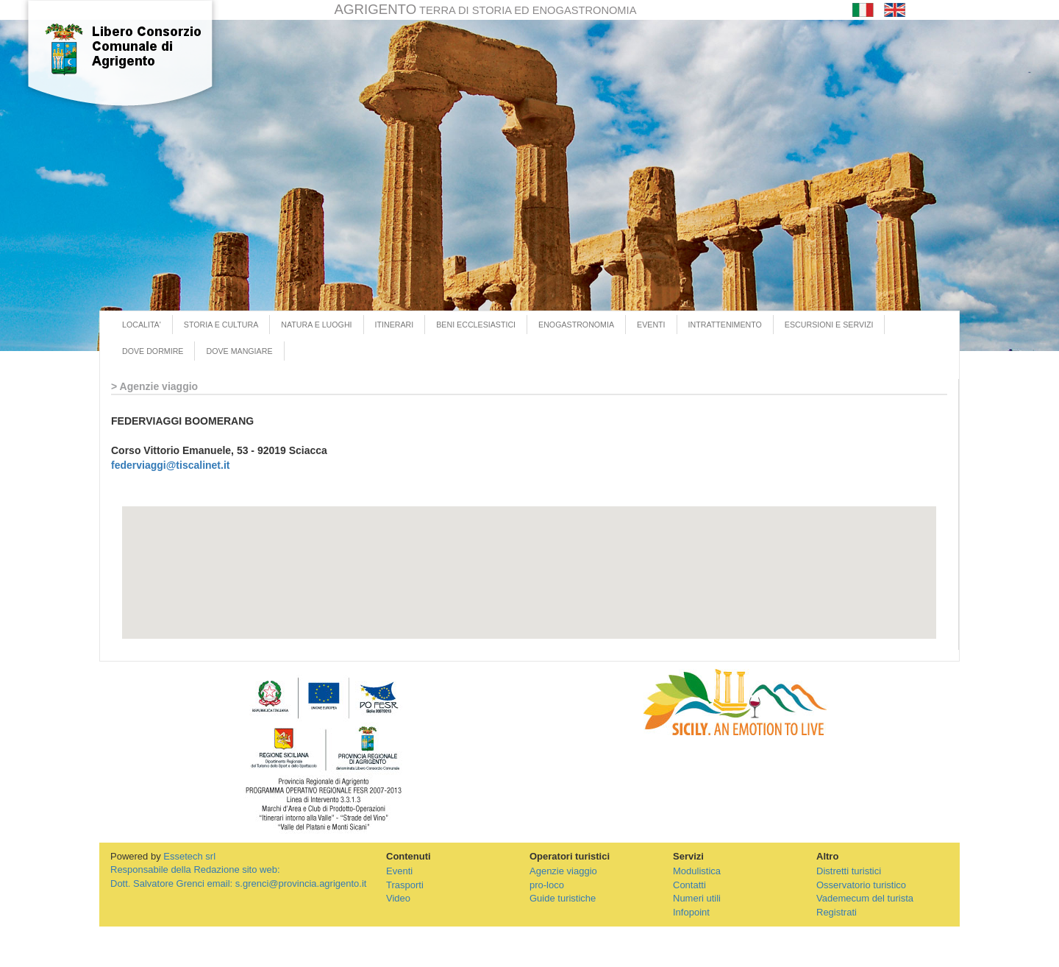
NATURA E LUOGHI (316, 324)
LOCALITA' (141, 324)
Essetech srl (189, 856)
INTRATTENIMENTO (725, 324)
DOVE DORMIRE (152, 351)
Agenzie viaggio (563, 870)
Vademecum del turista (864, 898)
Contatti (689, 884)
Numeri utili (697, 898)
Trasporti (405, 884)
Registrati (836, 912)
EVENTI (651, 324)
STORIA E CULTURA (221, 324)
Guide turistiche (563, 898)
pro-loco (547, 884)
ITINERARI (394, 324)
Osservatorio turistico (861, 884)
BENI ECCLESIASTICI (476, 324)
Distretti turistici (848, 870)
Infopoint (691, 912)
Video (398, 898)
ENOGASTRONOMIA (576, 324)
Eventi (399, 870)
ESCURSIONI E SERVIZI (829, 324)
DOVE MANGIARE (239, 351)
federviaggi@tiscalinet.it (170, 465)
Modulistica (697, 870)
